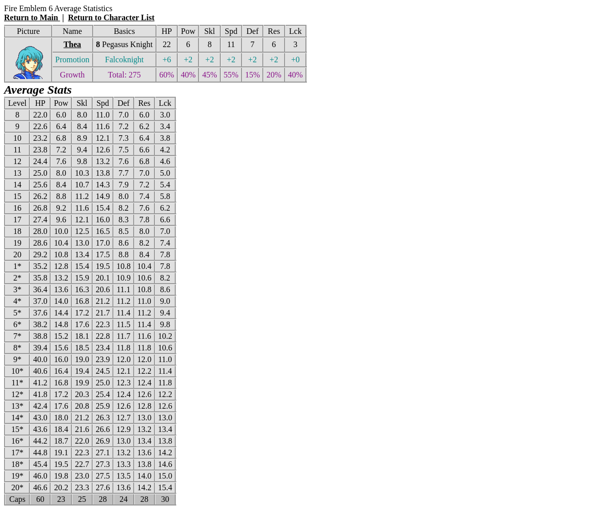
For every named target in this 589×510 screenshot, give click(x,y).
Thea (72, 44)
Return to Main (32, 17)
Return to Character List (111, 17)
